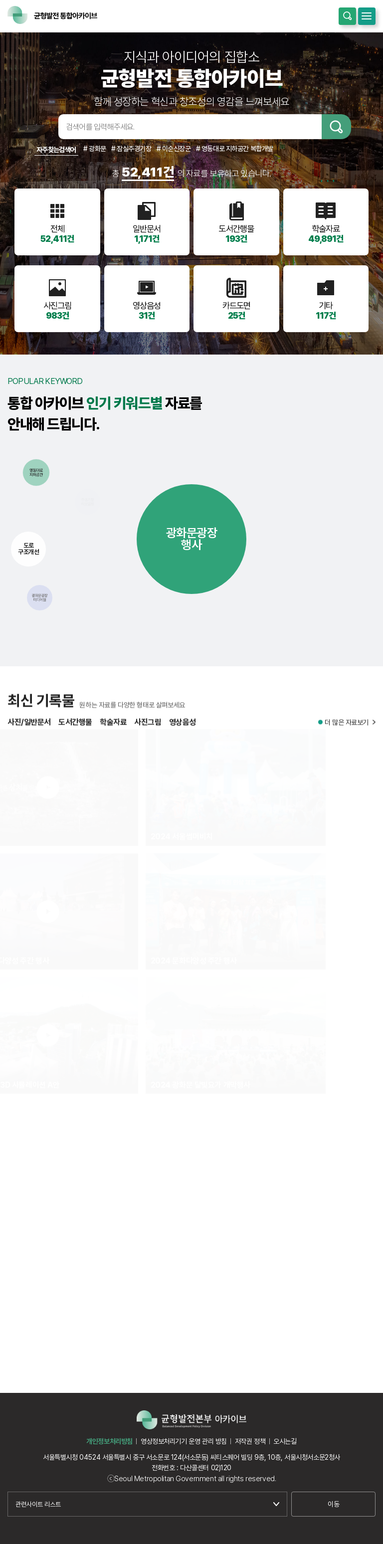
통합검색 (347, 16)
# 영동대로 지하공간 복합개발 (234, 149)
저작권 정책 (250, 1441)
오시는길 (284, 1441)
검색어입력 (43, 127)
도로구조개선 (28, 549)
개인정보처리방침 (109, 1441)
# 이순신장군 (174, 149)
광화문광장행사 (191, 539)
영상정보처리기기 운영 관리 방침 (184, 1441)
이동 (333, 1504)
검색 (336, 126)
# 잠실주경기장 (131, 149)
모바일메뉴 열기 (367, 16)
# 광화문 (94, 149)
